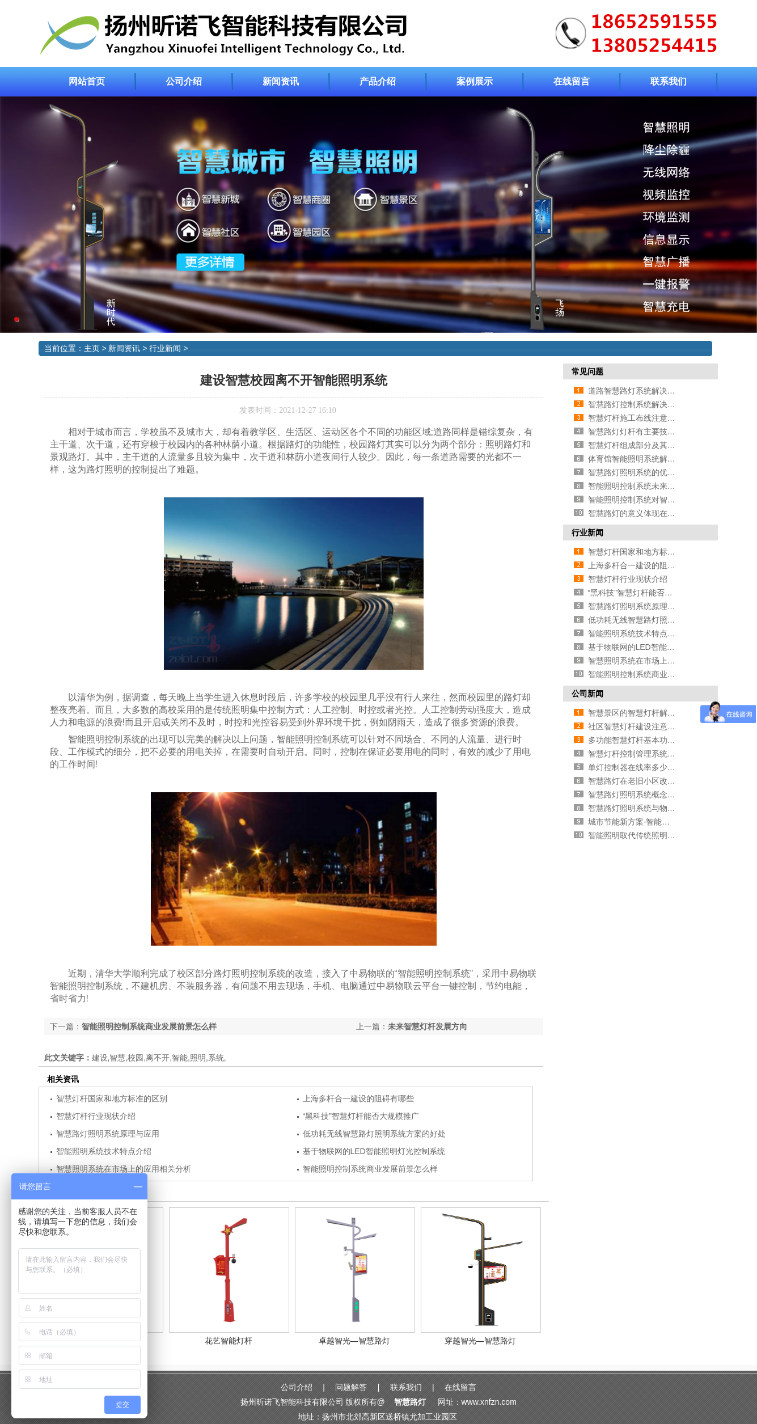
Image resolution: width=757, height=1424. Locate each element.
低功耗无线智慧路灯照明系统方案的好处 (374, 1133)
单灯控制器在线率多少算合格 (639, 767)
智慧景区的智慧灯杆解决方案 (639, 712)
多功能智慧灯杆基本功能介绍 (639, 740)
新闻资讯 (281, 81)
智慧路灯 (410, 1401)
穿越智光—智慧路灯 (480, 1340)
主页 (92, 348)
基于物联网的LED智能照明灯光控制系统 (374, 1151)
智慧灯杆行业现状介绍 (96, 1116)
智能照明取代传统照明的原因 (639, 835)
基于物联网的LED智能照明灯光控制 (651, 647)
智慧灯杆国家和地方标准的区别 (111, 1098)
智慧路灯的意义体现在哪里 (635, 513)
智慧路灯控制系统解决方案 (635, 404)
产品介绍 (378, 81)
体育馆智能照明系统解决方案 (639, 458)
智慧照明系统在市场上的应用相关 (647, 660)
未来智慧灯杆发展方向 (427, 1026)
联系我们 (668, 81)
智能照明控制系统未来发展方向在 (647, 486)
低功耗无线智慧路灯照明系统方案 (647, 619)
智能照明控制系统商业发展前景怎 (647, 674)
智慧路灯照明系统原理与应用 (107, 1133)
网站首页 (87, 81)
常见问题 (587, 371)
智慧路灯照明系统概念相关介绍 (643, 794)
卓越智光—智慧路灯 (354, 1340)
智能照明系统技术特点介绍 (103, 1151)
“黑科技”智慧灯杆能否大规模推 (642, 592)
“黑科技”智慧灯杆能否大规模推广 (361, 1116)
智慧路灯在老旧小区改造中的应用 (647, 780)
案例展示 (474, 81)
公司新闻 (587, 693)
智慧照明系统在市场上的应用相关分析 (123, 1168)
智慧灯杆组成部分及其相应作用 (643, 445)
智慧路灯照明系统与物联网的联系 (647, 808)
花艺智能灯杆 (228, 1340)
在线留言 (571, 81)
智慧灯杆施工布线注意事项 (635, 417)
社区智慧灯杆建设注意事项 (635, 726)
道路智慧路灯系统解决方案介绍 (643, 390)
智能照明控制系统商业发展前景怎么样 (149, 1026)
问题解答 (351, 1387)
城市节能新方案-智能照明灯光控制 (649, 821)
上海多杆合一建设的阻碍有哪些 (358, 1098)
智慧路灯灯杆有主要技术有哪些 (643, 431)
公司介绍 (184, 81)
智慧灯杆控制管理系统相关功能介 (647, 753)
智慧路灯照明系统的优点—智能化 (647, 472)
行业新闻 (165, 348)
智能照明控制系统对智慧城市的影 (647, 499)
